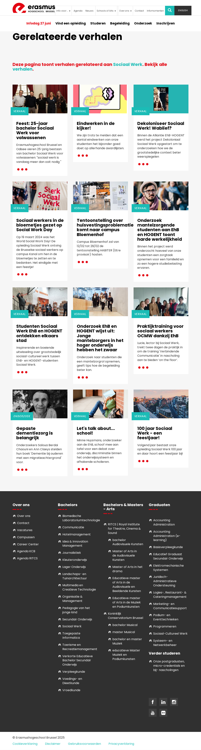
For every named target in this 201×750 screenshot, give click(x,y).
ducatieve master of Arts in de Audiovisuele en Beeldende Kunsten (126, 584)
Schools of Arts (106, 10)
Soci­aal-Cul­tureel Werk (170, 633)
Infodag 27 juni (38, 23)
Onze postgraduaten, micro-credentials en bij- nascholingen (169, 665)
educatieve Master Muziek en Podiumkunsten (126, 654)
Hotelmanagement (76, 534)
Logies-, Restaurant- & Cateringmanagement (170, 594)
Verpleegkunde (73, 672)
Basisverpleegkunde (168, 547)
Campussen (26, 537)
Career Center (28, 544)
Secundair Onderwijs (77, 619)
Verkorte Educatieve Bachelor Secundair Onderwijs (77, 660)
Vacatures (24, 530)
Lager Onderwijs (74, 567)
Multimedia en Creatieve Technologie (79, 587)
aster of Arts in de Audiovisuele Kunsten (124, 555)
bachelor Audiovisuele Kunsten (127, 542)
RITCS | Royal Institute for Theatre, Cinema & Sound (124, 528)
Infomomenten (155, 10)
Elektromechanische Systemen (168, 567)
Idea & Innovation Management (75, 543)
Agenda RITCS (27, 558)
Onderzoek (143, 23)
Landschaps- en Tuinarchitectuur (74, 576)
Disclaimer (53, 744)
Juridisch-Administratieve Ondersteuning (164, 581)
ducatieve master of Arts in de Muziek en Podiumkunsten (126, 602)
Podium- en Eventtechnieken (165, 617)
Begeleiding (120, 23)
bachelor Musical (124, 625)
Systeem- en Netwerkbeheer (165, 643)
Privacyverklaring (121, 744)
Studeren (98, 23)
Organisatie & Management (72, 598)
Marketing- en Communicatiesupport (170, 606)
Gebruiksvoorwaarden (84, 744)
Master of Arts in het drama (127, 569)
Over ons (125, 10)
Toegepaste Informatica (71, 635)
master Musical (123, 632)
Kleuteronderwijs (74, 560)
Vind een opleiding (70, 23)
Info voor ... (63, 10)
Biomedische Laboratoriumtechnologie (81, 518)
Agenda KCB (26, 551)
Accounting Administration (164, 522)
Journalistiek (71, 553)
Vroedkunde (71, 690)
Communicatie (73, 527)
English (183, 10)
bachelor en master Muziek (127, 641)
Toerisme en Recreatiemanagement (79, 647)
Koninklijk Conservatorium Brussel (125, 615)
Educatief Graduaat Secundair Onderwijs (168, 556)
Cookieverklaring (25, 744)
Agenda (78, 10)
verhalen (22, 69)
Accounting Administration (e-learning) (166, 535)
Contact (139, 10)
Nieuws (89, 10)
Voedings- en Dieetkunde (72, 681)
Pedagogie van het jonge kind (76, 610)
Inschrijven (165, 23)
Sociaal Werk (127, 64)
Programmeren (164, 626)
